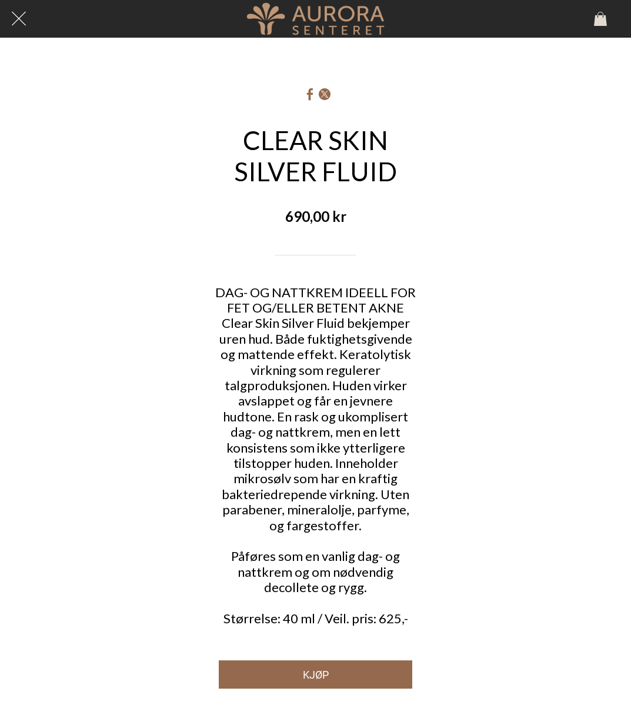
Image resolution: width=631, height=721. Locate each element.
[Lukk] (19, 19)
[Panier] (600, 19)
